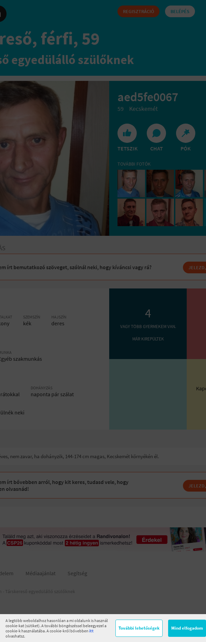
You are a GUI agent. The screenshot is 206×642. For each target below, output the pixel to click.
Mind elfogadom (187, 628)
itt (91, 630)
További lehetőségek (139, 628)
